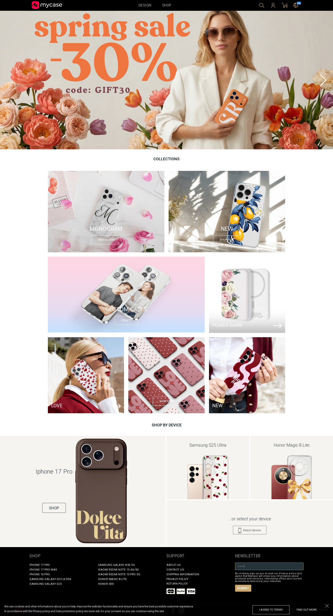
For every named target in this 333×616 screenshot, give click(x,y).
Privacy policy (177, 579)
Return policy (177, 583)
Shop (166, 5)
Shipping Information (182, 574)
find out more (307, 609)
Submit (243, 588)
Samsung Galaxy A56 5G (116, 564)
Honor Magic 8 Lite (112, 579)
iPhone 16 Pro (40, 574)
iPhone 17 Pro (40, 564)
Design (145, 5)
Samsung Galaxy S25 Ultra (50, 579)
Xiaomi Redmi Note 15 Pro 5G (119, 574)
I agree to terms (271, 609)
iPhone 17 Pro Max (43, 569)
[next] (323, 80)
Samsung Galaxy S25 (46, 583)
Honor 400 (106, 583)
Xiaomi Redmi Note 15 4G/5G (118, 569)
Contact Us (175, 569)
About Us (173, 564)
